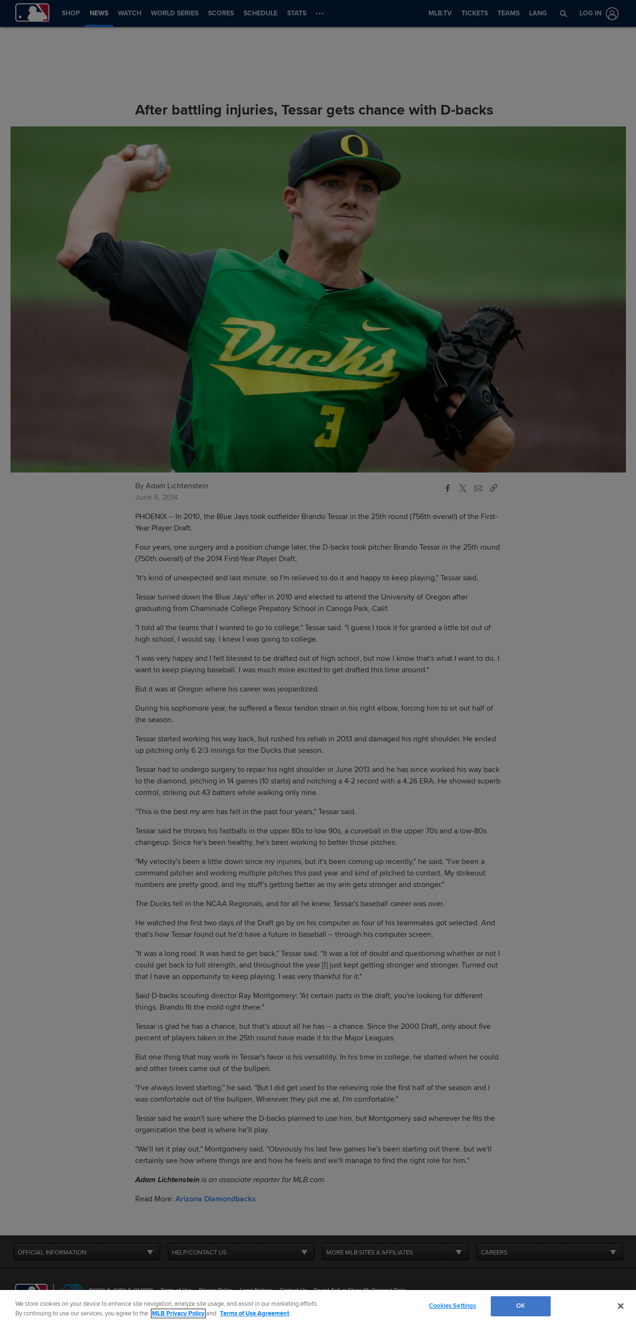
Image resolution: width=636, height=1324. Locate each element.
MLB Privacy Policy (178, 1313)
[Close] (620, 1305)
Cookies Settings (452, 1306)
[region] (318, 1307)
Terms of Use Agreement (254, 1313)
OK (520, 1306)
